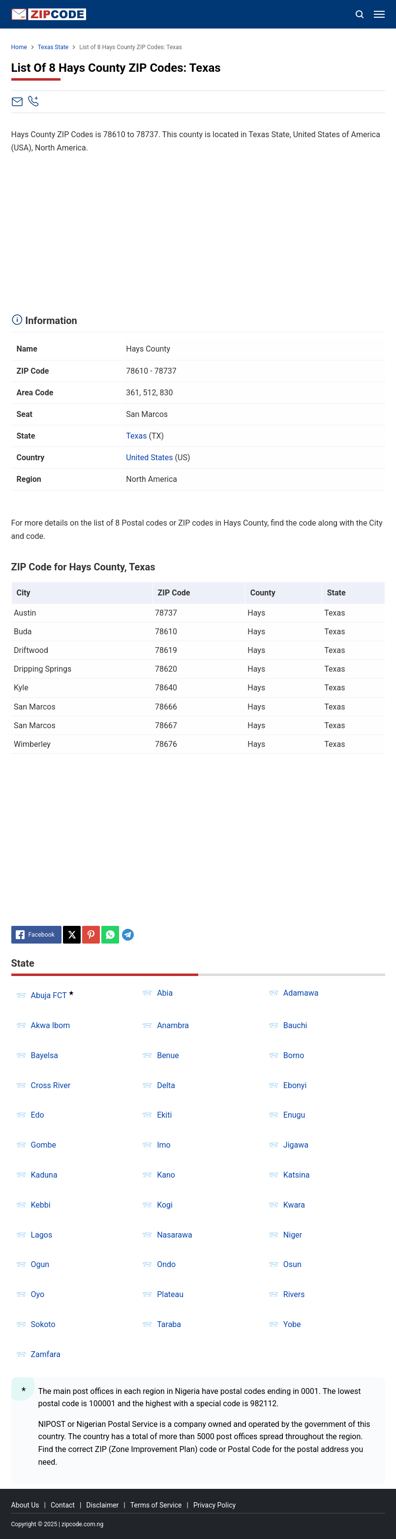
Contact (63, 1505)
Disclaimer (102, 1505)
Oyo (38, 1294)
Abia (165, 993)
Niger (292, 1235)
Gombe (44, 1145)
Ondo (166, 1264)
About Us (25, 1505)
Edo (37, 1115)
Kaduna (44, 1175)
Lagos (42, 1235)
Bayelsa (44, 1055)
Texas (136, 436)
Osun (292, 1264)
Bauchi (295, 1025)
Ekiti (164, 1115)
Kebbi (41, 1205)
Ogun (40, 1264)
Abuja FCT (49, 995)
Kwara (294, 1205)
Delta (166, 1085)
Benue (168, 1055)
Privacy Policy (214, 1505)
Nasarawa (174, 1235)
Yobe (292, 1324)
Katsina (296, 1175)
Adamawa (301, 993)
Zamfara (46, 1354)
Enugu (294, 1115)
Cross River (51, 1085)
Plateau (170, 1294)
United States (149, 457)
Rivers (294, 1294)
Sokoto (43, 1324)
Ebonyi (295, 1085)
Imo (164, 1145)
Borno (293, 1055)
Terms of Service (156, 1505)
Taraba (169, 1324)
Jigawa (295, 1145)
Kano (166, 1175)
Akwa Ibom (50, 1025)
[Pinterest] (91, 935)
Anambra (173, 1025)
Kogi (165, 1205)
